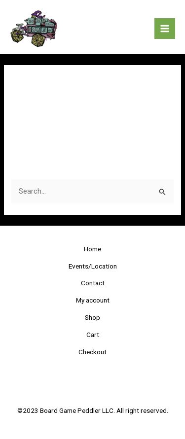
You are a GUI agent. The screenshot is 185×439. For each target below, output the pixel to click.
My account (93, 300)
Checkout (92, 352)
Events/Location (93, 266)
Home (92, 249)
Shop (92, 317)
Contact (93, 283)
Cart (92, 334)
